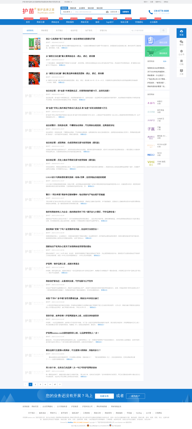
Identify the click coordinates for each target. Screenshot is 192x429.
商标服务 (70, 22)
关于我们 (59, 30)
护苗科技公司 (87, 406)
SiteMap (139, 413)
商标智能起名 (116, 406)
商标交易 (73, 8)
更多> (165, 61)
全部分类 (114, 12)
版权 (97, 22)
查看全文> (64, 48)
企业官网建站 (47, 406)
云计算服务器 (62, 406)
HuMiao (70, 422)
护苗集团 (74, 406)
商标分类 (97, 413)
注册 (151, 2)
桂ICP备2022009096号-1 (79, 426)
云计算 (148, 413)
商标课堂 (44, 30)
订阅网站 (158, 413)
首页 (28, 22)
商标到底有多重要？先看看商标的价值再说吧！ (165, 86)
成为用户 (135, 396)
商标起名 (55, 22)
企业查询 (82, 8)
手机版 (129, 413)
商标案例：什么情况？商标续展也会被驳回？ (164, 75)
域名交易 (99, 8)
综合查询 (67, 12)
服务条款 (42, 413)
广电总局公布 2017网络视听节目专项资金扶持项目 (166, 79)
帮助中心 (53, 413)
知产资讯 (88, 30)
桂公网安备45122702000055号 (98, 426)
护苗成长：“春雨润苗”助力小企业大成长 (162, 83)
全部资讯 (30, 30)
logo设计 (110, 22)
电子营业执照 (115, 426)
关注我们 (68, 2)
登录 (145, 2)
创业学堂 (74, 30)
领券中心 (158, 2)
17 (55, 384)
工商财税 (86, 413)
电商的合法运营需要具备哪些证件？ (161, 68)
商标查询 (64, 8)
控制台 (166, 2)
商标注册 (41, 22)
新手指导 (64, 413)
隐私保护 (75, 413)
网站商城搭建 (102, 406)
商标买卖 (85, 22)
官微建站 (139, 22)
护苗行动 (103, 30)
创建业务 (104, 396)
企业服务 (154, 22)
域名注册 (91, 8)
